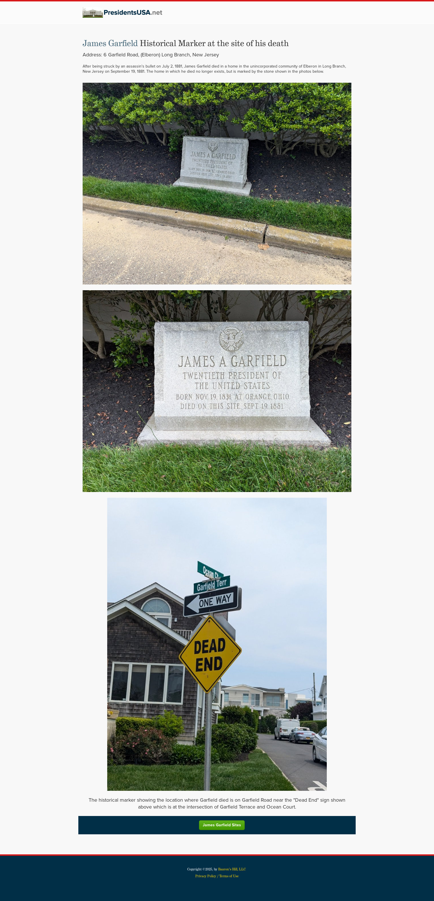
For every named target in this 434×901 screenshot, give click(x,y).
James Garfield (110, 43)
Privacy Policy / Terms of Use (217, 876)
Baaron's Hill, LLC (232, 869)
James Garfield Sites (222, 825)
